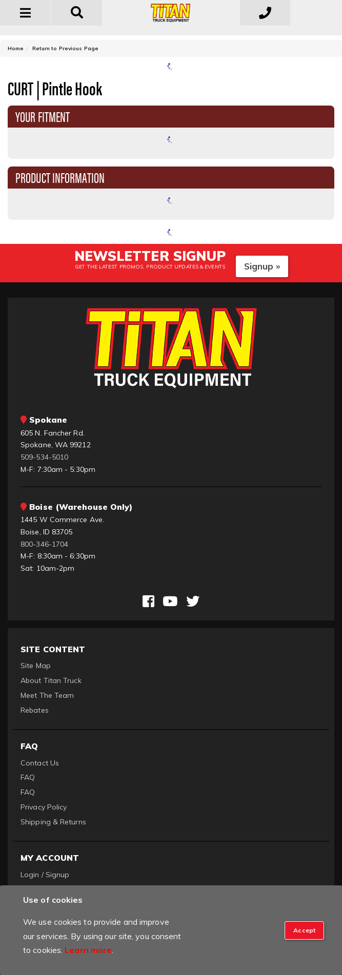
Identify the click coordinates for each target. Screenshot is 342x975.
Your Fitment (42, 116)
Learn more (88, 950)
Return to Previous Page (65, 48)
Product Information (60, 177)
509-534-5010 (44, 457)
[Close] (304, 930)
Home (16, 48)
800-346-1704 (44, 544)
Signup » (262, 266)
